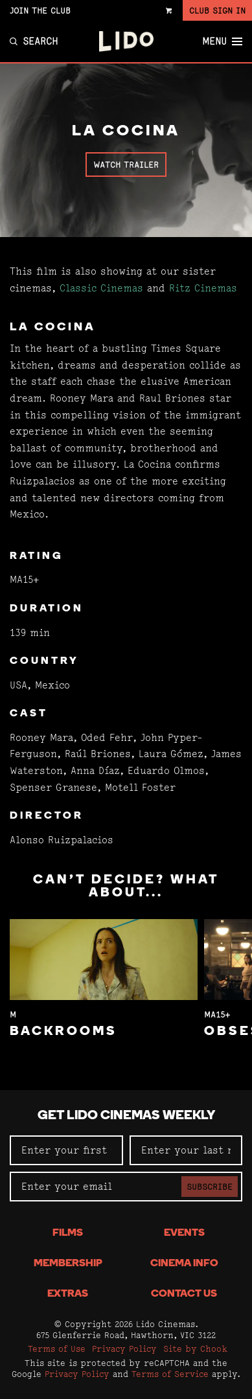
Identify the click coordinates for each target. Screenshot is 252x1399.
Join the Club (40, 10)
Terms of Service (170, 1374)
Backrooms (63, 1031)
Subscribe (210, 1186)
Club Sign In (217, 10)
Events (184, 1233)
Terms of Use (57, 1348)
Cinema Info (184, 1263)
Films (67, 1233)
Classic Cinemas (101, 288)
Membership (68, 1263)
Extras (67, 1294)
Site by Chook (195, 1348)
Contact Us (184, 1294)
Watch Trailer (126, 164)
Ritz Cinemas (203, 288)
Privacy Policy (124, 1348)
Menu (222, 41)
